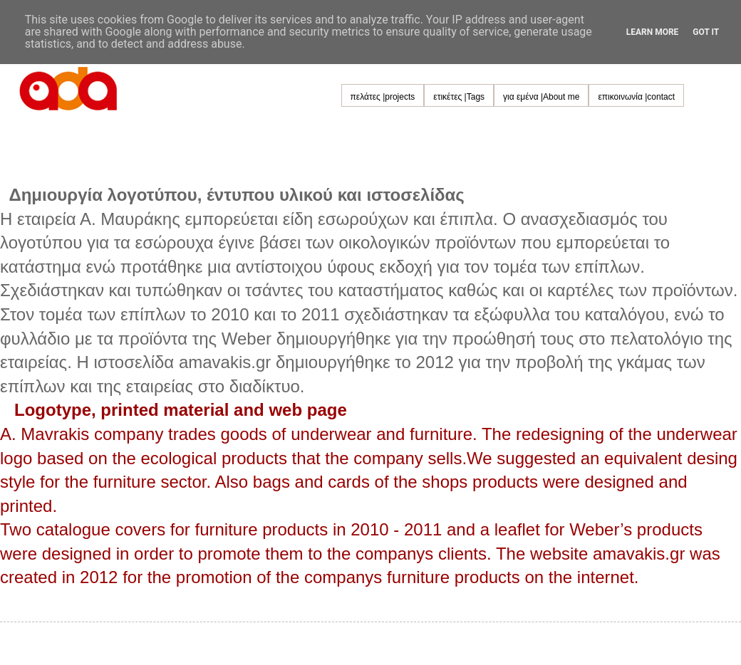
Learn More (652, 32)
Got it (706, 32)
